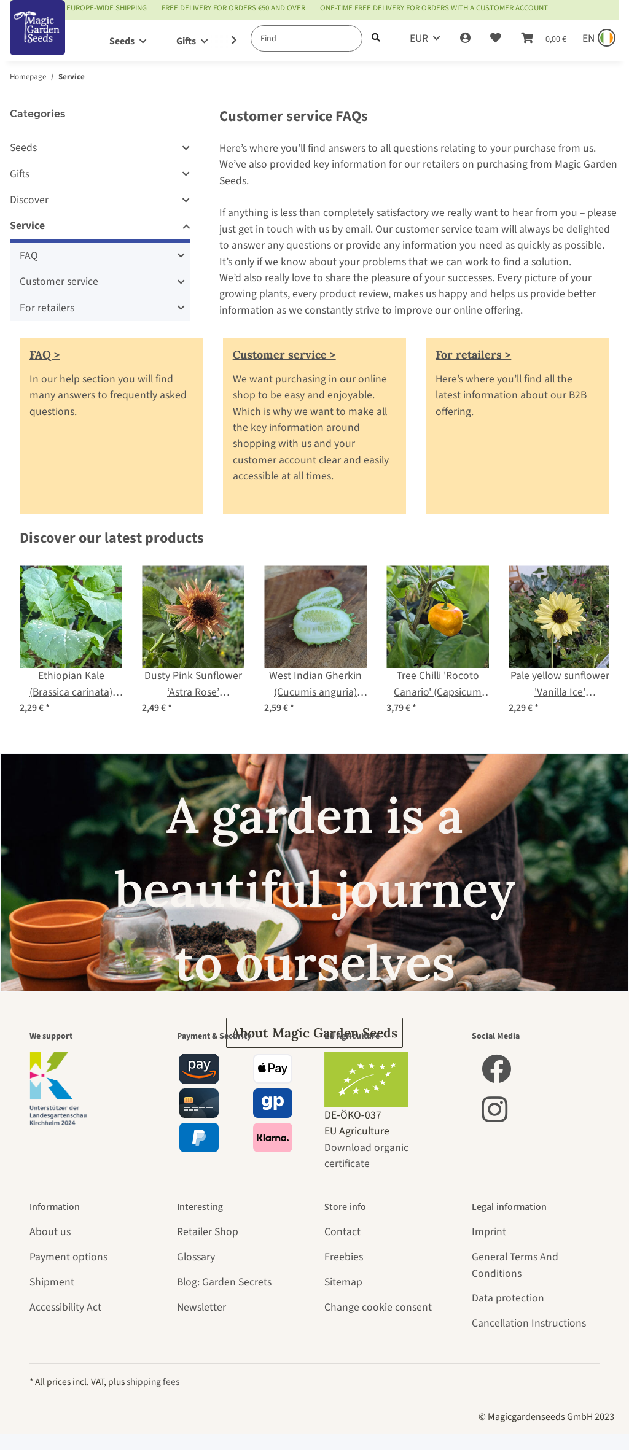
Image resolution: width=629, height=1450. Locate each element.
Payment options (68, 1257)
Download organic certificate (366, 1155)
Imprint (489, 1231)
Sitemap (343, 1282)
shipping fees (153, 1382)
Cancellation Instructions (529, 1323)
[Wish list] (495, 38)
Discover (29, 199)
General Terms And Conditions (515, 1265)
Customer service (59, 281)
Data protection (508, 1298)
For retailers (47, 308)
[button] (465, 38)
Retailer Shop (207, 1231)
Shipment (51, 1282)
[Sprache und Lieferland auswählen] (597, 39)
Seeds (23, 147)
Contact (342, 1231)
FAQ (29, 255)
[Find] (306, 38)
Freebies (343, 1257)
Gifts (19, 174)
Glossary (196, 1257)
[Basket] (543, 38)
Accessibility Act (65, 1307)
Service (27, 225)
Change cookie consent (378, 1307)
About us (50, 1231)
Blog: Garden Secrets (224, 1282)
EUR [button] (419, 38)
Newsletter (201, 1307)
